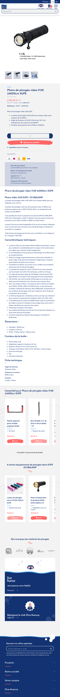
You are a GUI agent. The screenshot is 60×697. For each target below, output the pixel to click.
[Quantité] (30, 135)
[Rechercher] (29, 11)
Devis (45, 1)
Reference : (11, 106)
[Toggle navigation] (56, 6)
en (57, 1)
